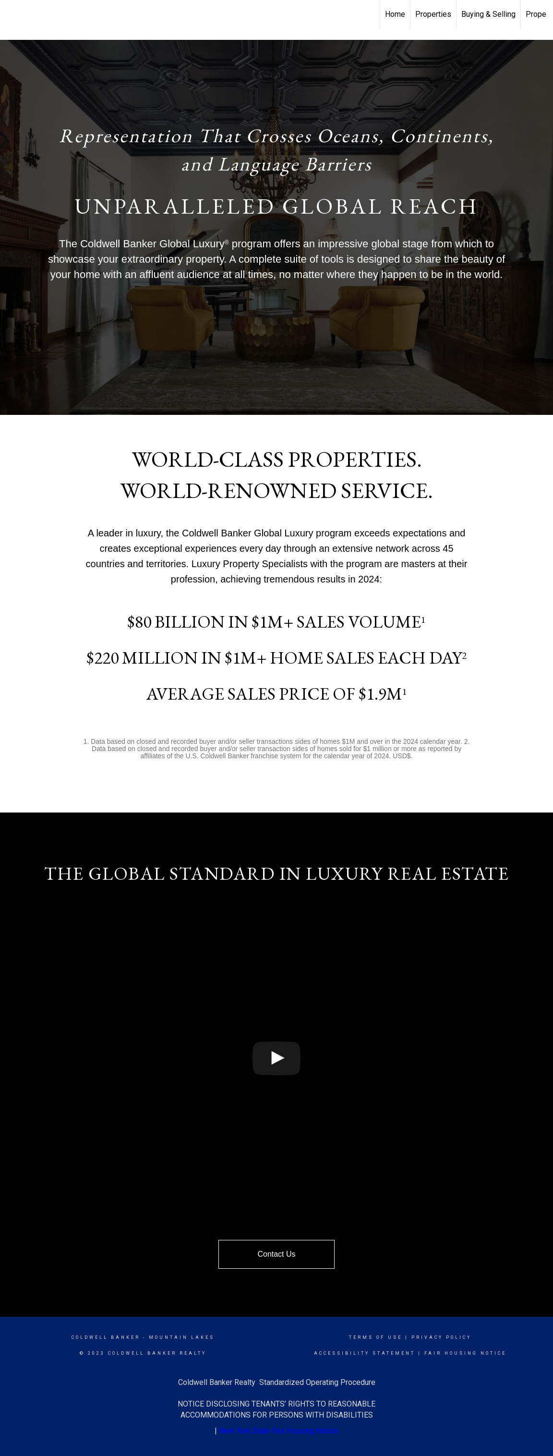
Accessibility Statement (364, 1353)
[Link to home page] (12, 14)
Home (395, 14)
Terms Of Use (375, 1337)
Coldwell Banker (106, 1337)
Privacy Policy (441, 1337)
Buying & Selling (488, 14)
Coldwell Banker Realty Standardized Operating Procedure (276, 1382)
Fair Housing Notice (465, 1353)
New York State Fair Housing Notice (278, 1430)
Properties (433, 14)
